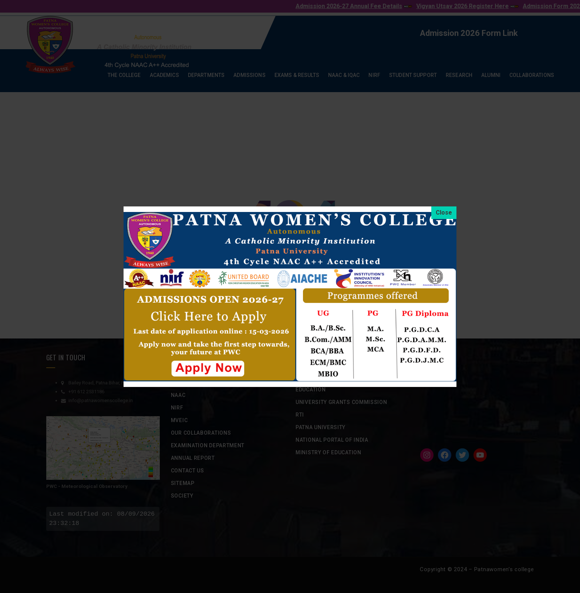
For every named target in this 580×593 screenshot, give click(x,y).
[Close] (443, 212)
